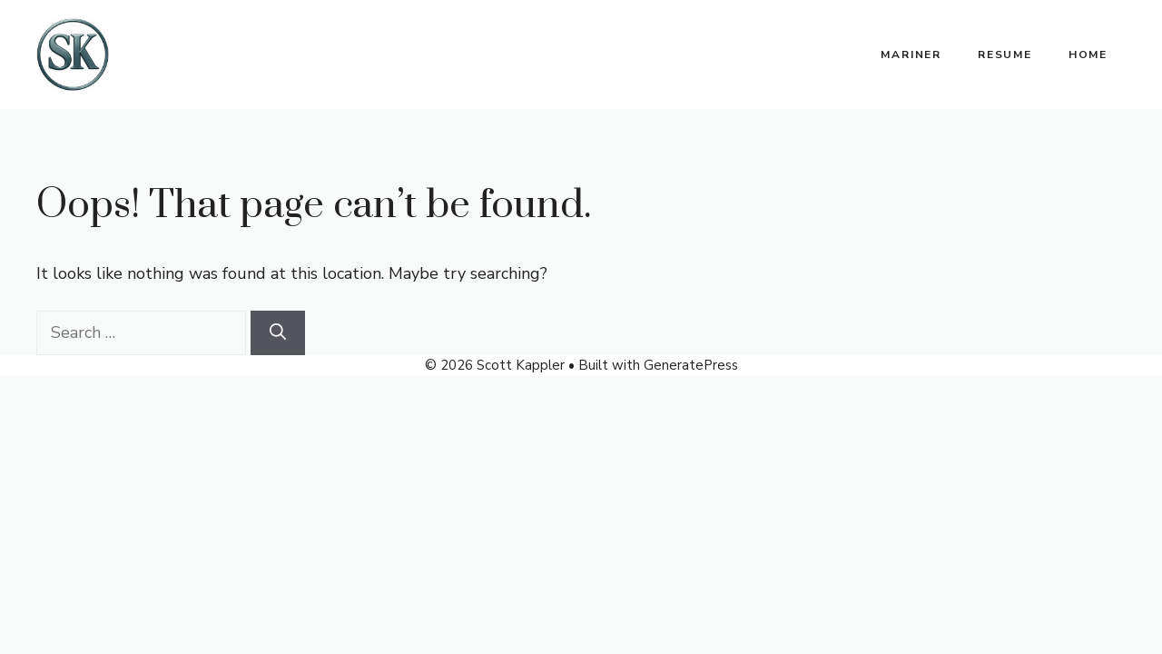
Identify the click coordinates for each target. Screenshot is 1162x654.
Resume (1005, 54)
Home (1088, 54)
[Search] (278, 333)
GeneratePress (691, 365)
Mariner (911, 54)
